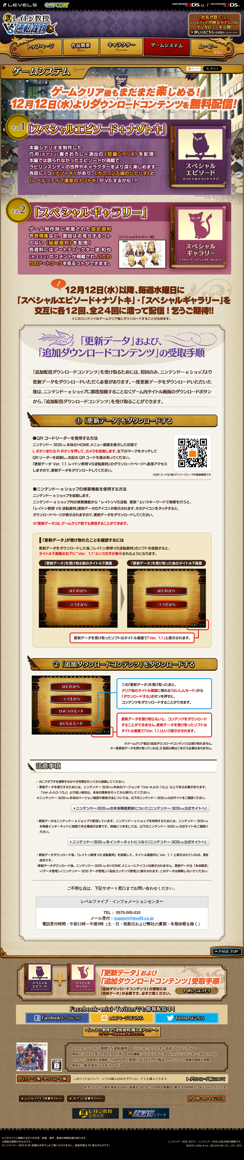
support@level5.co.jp (133, 918)
